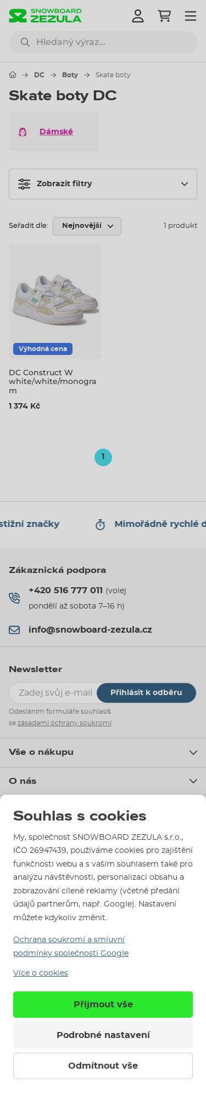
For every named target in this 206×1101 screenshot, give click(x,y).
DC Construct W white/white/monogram (52, 382)
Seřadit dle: (28, 226)
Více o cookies (40, 973)
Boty (70, 75)
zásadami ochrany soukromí (65, 723)
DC (39, 75)
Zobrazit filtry (55, 184)
